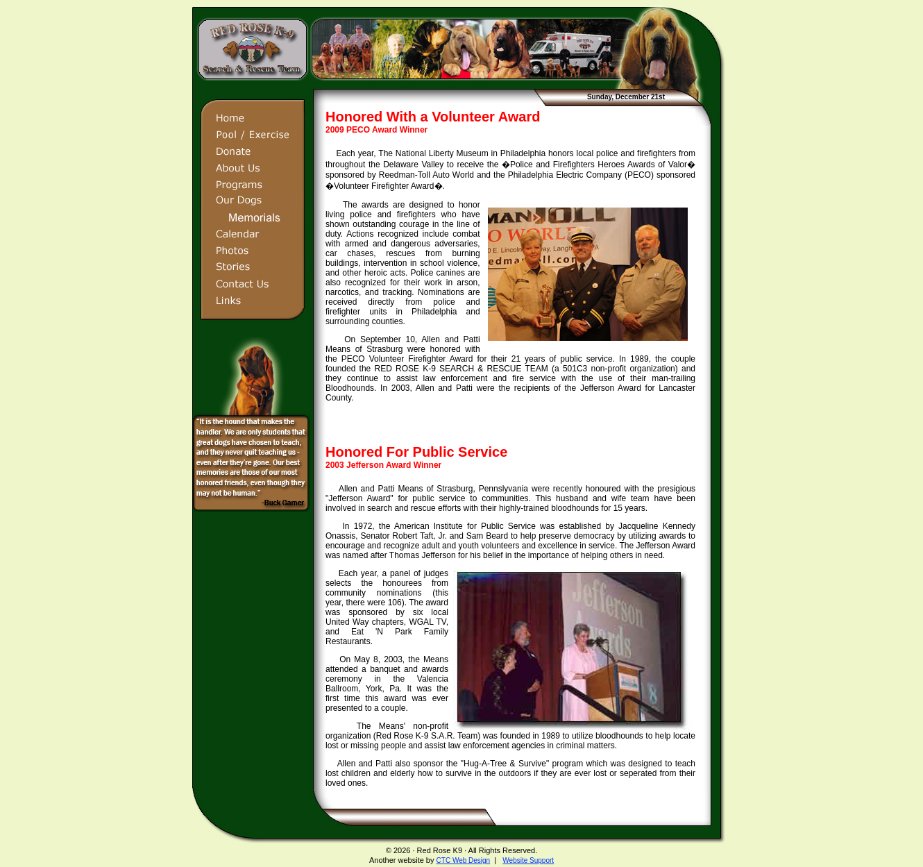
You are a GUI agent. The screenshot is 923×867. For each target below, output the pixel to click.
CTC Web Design (464, 860)
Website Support (528, 860)
